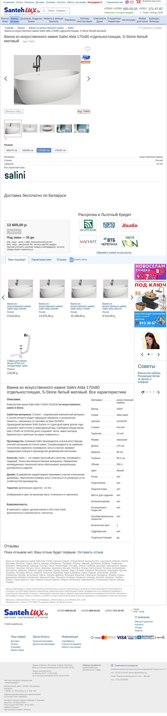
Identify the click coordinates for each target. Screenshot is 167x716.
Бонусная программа (42, 641)
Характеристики (41, 259)
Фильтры (154, 18)
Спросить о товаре (152, 27)
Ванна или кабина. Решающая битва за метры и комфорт (149, 377)
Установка (50, 2)
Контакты (61, 2)
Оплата (19, 2)
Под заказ (14, 231)
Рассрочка (29, 2)
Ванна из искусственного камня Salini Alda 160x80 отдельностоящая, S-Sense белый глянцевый (20, 308)
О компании (8, 2)
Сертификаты (68, 641)
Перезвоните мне (114, 2)
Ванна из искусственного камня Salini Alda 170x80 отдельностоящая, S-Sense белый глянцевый (84, 308)
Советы (146, 366)
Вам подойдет (17, 259)
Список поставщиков (71, 644)
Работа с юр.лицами (76, 2)
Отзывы (62, 259)
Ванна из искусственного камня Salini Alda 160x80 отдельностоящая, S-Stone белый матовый (51, 308)
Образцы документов (91, 665)
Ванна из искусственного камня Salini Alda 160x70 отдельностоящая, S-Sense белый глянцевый (115, 308)
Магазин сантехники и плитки (20, 14)
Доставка (40, 2)
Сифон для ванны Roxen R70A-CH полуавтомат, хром (17, 363)
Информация (70, 636)
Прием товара (17, 650)
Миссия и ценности (144, 621)
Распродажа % (95, 2)
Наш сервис (18, 636)
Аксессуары (128, 20)
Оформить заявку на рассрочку (114, 252)
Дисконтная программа (43, 644)
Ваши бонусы (41, 636)
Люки (5, 18)
